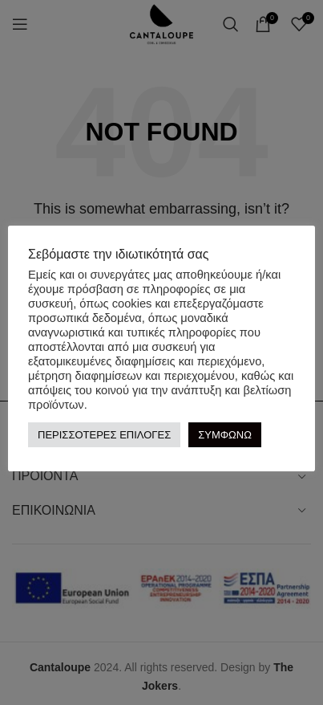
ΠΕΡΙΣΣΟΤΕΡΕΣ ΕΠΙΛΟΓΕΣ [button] (104, 435)
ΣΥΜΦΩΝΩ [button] (225, 435)
